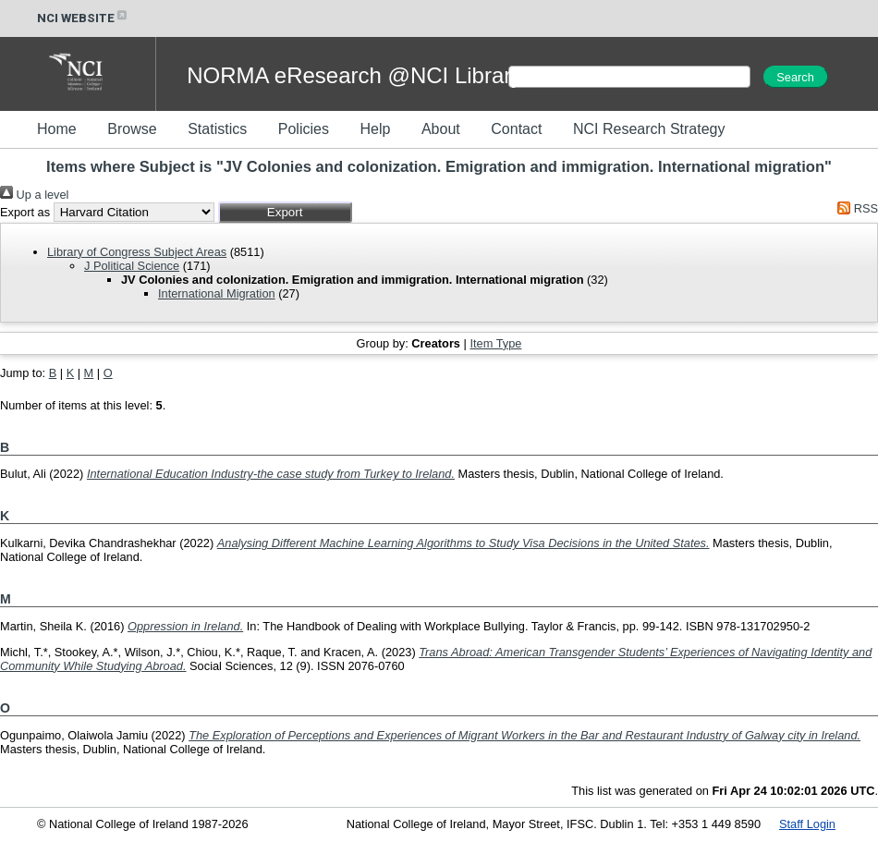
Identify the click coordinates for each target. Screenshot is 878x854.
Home (57, 129)
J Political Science (131, 266)
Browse (131, 129)
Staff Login (807, 824)
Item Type (495, 343)
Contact (516, 129)
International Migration (216, 293)
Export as (25, 212)
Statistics (217, 129)
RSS (855, 208)
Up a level (34, 194)
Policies (303, 129)
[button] (285, 212)
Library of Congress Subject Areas (136, 252)
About (440, 129)
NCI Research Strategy (649, 129)
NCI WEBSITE (83, 18)
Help (375, 129)
